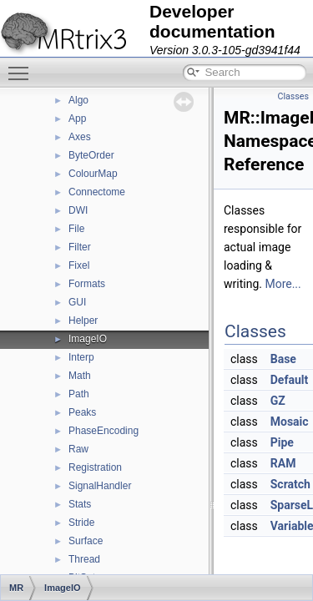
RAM (283, 463)
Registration (95, 467)
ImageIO (87, 339)
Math (79, 375)
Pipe (282, 442)
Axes (79, 137)
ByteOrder (91, 155)
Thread (84, 559)
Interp (81, 357)
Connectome (96, 192)
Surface (85, 541)
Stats (79, 504)
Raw (78, 449)
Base (283, 359)
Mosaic (289, 421)
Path (78, 394)
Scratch (290, 484)
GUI (77, 302)
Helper (83, 320)
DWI (78, 210)
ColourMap (93, 173)
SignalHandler (99, 486)
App (77, 118)
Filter (79, 247)
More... (282, 283)
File (76, 229)
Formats (86, 284)
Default (289, 379)
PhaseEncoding (103, 431)
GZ (277, 400)
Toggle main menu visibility (22, 66)
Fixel (78, 265)
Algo (78, 100)
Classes (293, 96)
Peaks (82, 412)
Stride (81, 522)
